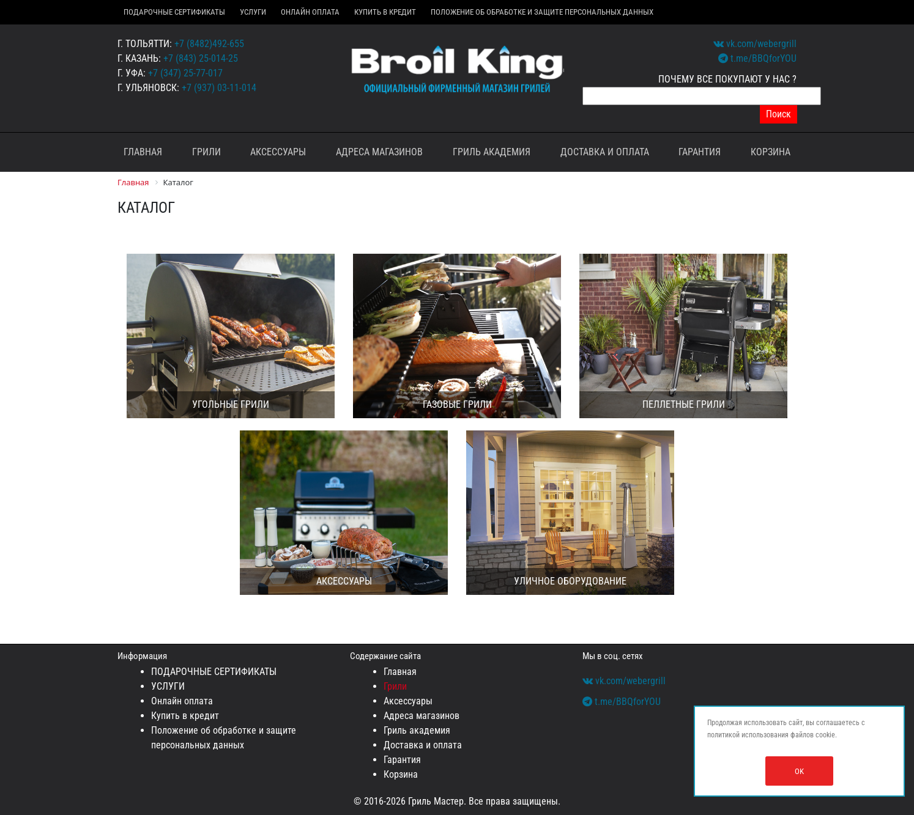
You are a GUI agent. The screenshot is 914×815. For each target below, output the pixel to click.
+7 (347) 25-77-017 (185, 73)
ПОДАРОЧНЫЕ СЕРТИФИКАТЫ (174, 12)
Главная (143, 152)
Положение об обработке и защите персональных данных (542, 12)
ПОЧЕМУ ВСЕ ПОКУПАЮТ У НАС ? (727, 79)
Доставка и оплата (604, 152)
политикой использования (748, 735)
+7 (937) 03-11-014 (219, 88)
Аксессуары (278, 152)
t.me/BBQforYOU (757, 58)
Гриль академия (491, 152)
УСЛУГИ (253, 12)
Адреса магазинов (379, 152)
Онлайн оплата (310, 12)
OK (799, 771)
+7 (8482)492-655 (209, 44)
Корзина (770, 152)
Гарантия (699, 152)
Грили (206, 152)
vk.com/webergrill (755, 44)
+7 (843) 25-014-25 (200, 58)
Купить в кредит (385, 12)
